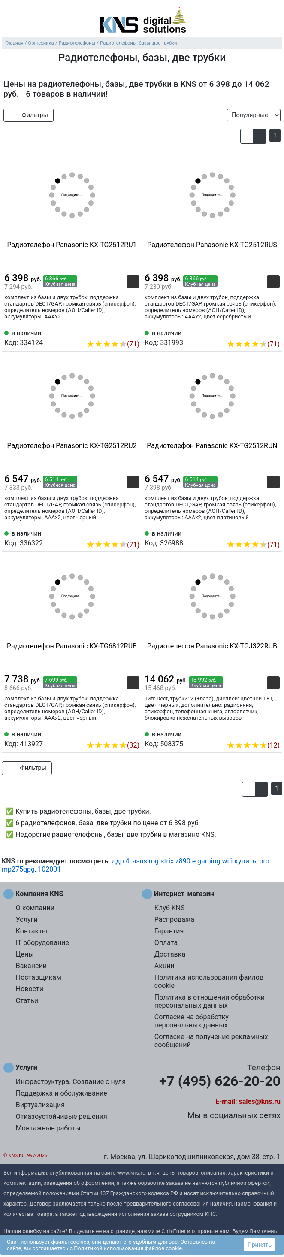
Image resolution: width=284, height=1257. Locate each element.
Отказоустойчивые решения (61, 1116)
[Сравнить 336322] (119, 532)
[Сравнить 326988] (259, 532)
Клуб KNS (169, 908)
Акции (164, 966)
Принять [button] (260, 1244)
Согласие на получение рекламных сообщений (211, 1041)
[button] (247, 136)
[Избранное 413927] (133, 732)
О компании (35, 908)
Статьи (27, 1001)
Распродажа (174, 919)
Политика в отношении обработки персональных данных (209, 1001)
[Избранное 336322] (133, 531)
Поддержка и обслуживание (61, 1093)
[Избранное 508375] (273, 732)
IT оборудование (42, 943)
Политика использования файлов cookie (208, 981)
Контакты (31, 931)
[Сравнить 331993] (259, 331)
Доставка (169, 954)
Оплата (166, 943)
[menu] (8, 19)
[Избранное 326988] (273, 531)
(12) (253, 745)
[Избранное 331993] (273, 330)
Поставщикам (38, 977)
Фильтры (28, 115)
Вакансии (31, 966)
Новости (29, 989)
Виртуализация (40, 1105)
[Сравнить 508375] (259, 732)
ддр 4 (120, 861)
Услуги (27, 919)
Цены (25, 954)
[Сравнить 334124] (119, 331)
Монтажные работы (48, 1128)
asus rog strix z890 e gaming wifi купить (195, 861)
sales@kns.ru (260, 1101)
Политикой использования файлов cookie (128, 1248)
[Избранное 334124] (133, 330)
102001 (49, 869)
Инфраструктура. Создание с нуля (71, 1082)
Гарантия (169, 931)
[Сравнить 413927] (119, 732)
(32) (112, 745)
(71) (112, 344)
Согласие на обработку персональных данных (191, 1021)
